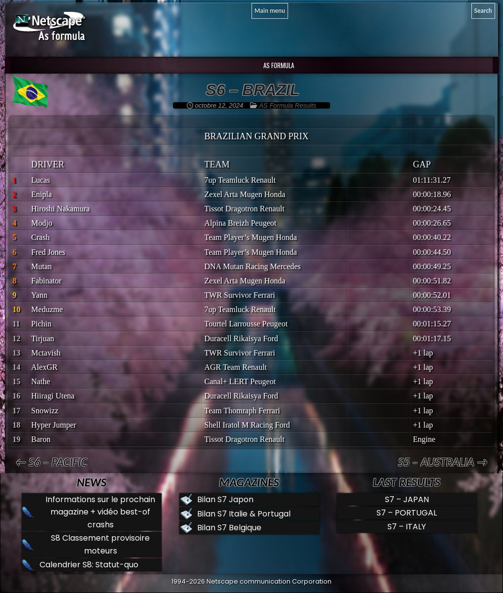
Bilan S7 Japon (225, 499)
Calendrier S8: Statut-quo (89, 564)
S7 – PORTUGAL (407, 512)
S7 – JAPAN (407, 499)
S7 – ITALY (406, 526)
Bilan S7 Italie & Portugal (244, 513)
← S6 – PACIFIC (51, 462)
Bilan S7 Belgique (229, 527)
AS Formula (278, 65)
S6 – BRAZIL (253, 90)
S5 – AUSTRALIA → (443, 462)
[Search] (483, 11)
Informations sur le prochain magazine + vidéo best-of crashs (100, 512)
